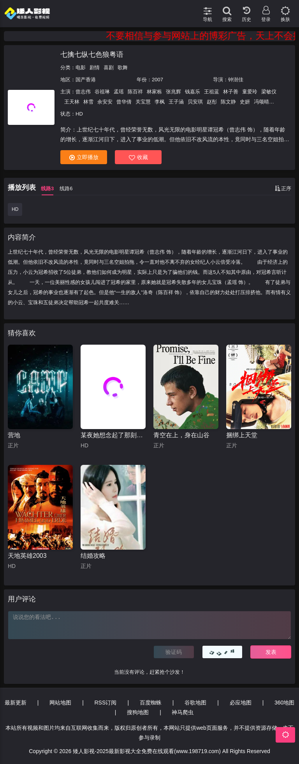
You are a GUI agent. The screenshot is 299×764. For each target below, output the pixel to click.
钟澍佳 (235, 79)
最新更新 (15, 702)
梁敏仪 (268, 92)
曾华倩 (124, 102)
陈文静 (228, 102)
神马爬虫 (182, 712)
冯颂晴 (261, 102)
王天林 (71, 102)
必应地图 (241, 702)
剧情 (95, 67)
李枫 (160, 102)
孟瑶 (119, 92)
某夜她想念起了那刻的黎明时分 (113, 435)
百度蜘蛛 (151, 702)
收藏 (138, 157)
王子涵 (176, 102)
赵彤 (212, 102)
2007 (157, 79)
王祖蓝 (211, 92)
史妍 (245, 102)
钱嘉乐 (192, 92)
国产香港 (86, 79)
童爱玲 (249, 92)
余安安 (105, 102)
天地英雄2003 (27, 555)
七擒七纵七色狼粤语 (91, 54)
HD (15, 209)
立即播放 (83, 157)
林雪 (88, 102)
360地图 (284, 702)
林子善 (230, 92)
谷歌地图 (195, 702)
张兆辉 (173, 92)
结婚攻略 (93, 555)
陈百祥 (135, 92)
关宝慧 (143, 102)
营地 (14, 435)
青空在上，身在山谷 (181, 435)
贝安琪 (195, 102)
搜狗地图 (138, 712)
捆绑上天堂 (241, 435)
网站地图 (60, 702)
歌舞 (123, 67)
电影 (81, 67)
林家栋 (154, 92)
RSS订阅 (106, 702)
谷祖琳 (102, 92)
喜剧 (109, 67)
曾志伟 (83, 92)
